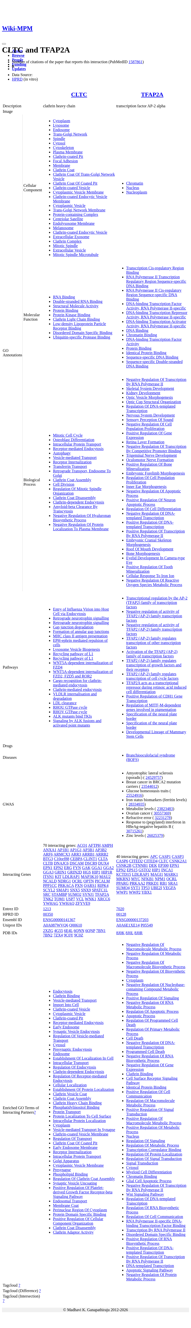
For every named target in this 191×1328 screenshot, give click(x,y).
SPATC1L (100, 890)
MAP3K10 (89, 877)
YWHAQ (66, 903)
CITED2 (136, 861)
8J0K (120, 933)
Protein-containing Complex (75, 214)
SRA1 (173, 883)
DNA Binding (137, 330)
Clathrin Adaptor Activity (73, 1232)
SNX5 (75, 890)
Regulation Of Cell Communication (154, 1217)
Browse (18, 55)
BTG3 (48, 859)
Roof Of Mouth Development (149, 549)
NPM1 (160, 879)
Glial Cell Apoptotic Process (149, 1181)
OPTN (88, 881)
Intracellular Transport (71, 1063)
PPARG (122, 883)
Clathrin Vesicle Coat (70, 1094)
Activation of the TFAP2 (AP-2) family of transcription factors (152, 654)
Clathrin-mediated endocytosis (77, 689)
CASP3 (178, 856)
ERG (68, 868)
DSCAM (77, 863)
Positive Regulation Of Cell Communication (148, 1094)
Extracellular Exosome (71, 237)
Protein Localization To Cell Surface (82, 1116)
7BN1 (100, 931)
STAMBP (59, 894)
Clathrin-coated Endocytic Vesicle (80, 232)
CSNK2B (123, 865)
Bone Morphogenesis (143, 553)
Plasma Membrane (68, 152)
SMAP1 (62, 890)
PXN (79, 885)
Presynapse (62, 1170)
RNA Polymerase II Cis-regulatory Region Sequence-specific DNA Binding (154, 294)
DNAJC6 (61, 863)
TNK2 (48, 899)
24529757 (153, 777)
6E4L (68, 931)
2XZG (48, 931)
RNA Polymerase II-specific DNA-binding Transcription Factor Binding (156, 1223)
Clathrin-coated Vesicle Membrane (80, 1134)
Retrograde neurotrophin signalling (81, 618)
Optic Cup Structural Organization (153, 402)
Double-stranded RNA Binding (77, 301)
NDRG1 (64, 881)
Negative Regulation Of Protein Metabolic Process (151, 1276)
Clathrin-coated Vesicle (71, 188)
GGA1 (97, 868)
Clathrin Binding (66, 996)
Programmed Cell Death (145, 1051)
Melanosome (63, 228)
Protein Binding (65, 310)
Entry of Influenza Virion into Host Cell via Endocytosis (81, 611)
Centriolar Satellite (68, 219)
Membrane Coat (66, 1205)
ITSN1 (48, 877)
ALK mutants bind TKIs (72, 716)
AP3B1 (88, 850)
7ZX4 (58, 935)
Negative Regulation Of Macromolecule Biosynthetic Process (155, 964)
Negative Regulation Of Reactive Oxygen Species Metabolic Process (154, 582)
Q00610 (75, 925)
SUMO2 (74, 894)
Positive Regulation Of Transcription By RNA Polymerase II (155, 533)
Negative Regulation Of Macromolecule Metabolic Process (153, 946)
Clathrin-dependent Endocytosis (78, 502)
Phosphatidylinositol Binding (76, 1107)
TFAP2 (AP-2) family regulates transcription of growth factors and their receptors (153, 665)
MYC (135, 879)
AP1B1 (63, 850)
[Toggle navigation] (4, 44)
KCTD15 (123, 874)
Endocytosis (62, 991)
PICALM (102, 881)
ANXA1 (49, 850)
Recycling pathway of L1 (73, 654)
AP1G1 (76, 850)
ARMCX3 (61, 854)
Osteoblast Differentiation (73, 440)
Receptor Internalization (72, 462)
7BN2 (47, 935)
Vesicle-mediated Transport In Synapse (84, 1130)
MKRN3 (123, 879)
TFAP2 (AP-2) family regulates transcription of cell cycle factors (152, 676)
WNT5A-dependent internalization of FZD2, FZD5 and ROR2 (83, 674)
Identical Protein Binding (146, 353)
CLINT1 (90, 859)
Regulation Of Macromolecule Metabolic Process (150, 1103)
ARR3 (76, 854)
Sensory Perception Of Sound (149, 420)
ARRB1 (88, 854)
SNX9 (86, 890)
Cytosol (59, 143)
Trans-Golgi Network (70, 134)
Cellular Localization (70, 1085)
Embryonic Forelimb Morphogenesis (155, 473)
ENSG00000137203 (132, 920)
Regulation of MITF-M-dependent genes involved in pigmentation (153, 707)
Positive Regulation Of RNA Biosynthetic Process (149, 1241)
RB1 (163, 883)
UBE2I (156, 888)
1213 (47, 909)
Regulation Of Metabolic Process (152, 1145)
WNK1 (90, 899)
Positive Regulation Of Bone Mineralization (149, 466)
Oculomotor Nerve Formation (150, 460)
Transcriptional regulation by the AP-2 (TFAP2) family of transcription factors (157, 602)
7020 (120, 909)
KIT (58, 877)
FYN (77, 868)
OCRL (77, 881)
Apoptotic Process (140, 1016)
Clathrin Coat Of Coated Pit (75, 183)
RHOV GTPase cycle (70, 712)
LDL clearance (65, 703)
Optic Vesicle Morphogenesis (149, 397)
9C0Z (78, 935)
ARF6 (48, 854)
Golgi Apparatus (66, 1161)
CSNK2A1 (178, 861)
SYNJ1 (88, 894)
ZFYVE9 (82, 903)
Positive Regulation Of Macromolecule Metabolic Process (153, 1120)
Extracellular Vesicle (69, 250)
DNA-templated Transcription (150, 1266)
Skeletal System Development (150, 388)
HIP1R (106, 872)
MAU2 (104, 877)
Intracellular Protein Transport (77, 444)
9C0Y (68, 935)
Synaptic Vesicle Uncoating (75, 1183)
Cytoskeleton (63, 147)
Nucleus (132, 188)
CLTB (48, 863)
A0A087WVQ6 (55, 925)
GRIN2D (74, 872)
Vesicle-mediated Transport (75, 457)
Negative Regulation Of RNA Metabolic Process (150, 1004)
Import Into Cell (66, 1005)
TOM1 (59, 899)
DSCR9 (91, 863)
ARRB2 (102, 854)
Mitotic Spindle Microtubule (75, 255)
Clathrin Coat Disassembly (74, 498)
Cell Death (134, 1038)
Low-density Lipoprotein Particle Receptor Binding (79, 326)
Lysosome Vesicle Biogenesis (76, 649)
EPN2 (58, 868)
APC (154, 856)
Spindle (59, 139)
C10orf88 (61, 859)
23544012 (149, 786)
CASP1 (165, 856)
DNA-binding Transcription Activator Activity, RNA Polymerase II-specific (156, 323)
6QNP (90, 931)
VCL (80, 899)
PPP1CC (50, 885)
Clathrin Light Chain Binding (76, 319)
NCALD (50, 881)
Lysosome (61, 125)
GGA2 (108, 868)
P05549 (147, 925)
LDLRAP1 (71, 877)
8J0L (129, 933)
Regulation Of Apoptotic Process (152, 1011)
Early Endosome (66, 1027)
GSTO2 (145, 870)
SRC (46, 894)
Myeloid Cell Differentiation (149, 1172)
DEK (153, 865)
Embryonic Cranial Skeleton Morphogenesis (148, 542)
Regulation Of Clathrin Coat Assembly (84, 1179)
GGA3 (48, 872)
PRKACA (66, 885)
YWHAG (50, 903)
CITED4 (150, 861)
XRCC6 (103, 899)
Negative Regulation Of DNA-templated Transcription (150, 515)
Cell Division (63, 484)
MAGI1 (156, 874)
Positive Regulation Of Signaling (152, 998)
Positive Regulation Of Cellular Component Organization (78, 1221)
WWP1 (122, 892)
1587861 (136, 62)
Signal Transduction (142, 1163)
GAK (86, 868)
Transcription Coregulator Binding (153, 1150)
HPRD (17, 79)
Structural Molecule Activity (75, 306)
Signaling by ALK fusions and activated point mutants (77, 723)
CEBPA (76, 859)
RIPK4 (102, 885)
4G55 (58, 931)
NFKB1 (147, 879)
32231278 (163, 818)
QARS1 (90, 885)
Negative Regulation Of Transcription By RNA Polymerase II (156, 381)
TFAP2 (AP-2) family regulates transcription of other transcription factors (153, 642)
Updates (19, 69)
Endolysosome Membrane (74, 223)
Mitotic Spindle (65, 246)
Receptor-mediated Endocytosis (78, 449)
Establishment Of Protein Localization (83, 1089)
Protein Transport (67, 1112)
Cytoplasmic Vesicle (69, 205)
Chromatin (134, 183)
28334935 (136, 804)
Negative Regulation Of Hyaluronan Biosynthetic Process (82, 517)
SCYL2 (49, 890)
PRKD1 (152, 883)
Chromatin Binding (141, 335)
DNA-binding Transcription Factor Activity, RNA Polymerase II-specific (156, 306)
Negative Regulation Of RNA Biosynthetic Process (150, 1058)
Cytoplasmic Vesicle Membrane (78, 192)
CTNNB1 (140, 865)
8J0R (138, 933)
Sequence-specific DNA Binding (152, 357)
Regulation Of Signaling (145, 1141)
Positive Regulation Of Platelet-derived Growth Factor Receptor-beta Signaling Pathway (82, 1192)
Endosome (61, 130)
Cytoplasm (61, 121)
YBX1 (147, 892)
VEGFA (169, 888)
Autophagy (62, 453)
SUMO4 (123, 888)
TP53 (145, 888)
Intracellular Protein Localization (79, 1121)
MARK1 (171, 874)
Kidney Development (143, 393)
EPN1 (47, 868)
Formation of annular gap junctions (81, 631)
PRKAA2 (137, 883)
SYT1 (135, 888)
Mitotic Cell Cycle (68, 435)
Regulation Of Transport (72, 1138)
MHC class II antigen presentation (80, 636)
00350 (48, 914)
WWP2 (135, 892)
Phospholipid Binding (70, 1174)
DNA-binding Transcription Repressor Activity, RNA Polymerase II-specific (156, 315)
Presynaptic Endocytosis (72, 1049)
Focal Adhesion (65, 161)
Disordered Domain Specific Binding (82, 333)
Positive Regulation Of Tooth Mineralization (149, 569)
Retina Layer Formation (145, 442)
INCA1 (167, 870)
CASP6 (122, 861)
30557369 (162, 813)
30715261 (134, 831)
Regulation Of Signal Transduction (154, 1159)
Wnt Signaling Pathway (145, 1194)
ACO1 (82, 845)
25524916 (134, 795)
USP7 (70, 899)
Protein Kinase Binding (71, 315)
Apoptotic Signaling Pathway (149, 1270)
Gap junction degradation (73, 627)
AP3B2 (101, 850)
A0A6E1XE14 (128, 925)
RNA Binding (64, 297)
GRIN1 (60, 872)
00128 (121, 914)
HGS (87, 872)
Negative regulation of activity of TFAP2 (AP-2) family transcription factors (154, 615)
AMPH (107, 845)
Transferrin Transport (70, 466)
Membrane (61, 165)
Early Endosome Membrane (75, 1147)
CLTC (79, 94)
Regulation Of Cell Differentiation (153, 509)
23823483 (165, 809)
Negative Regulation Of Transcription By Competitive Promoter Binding (156, 448)
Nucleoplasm (136, 192)
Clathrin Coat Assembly (72, 480)
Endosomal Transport (70, 1201)
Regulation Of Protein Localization (154, 1154)
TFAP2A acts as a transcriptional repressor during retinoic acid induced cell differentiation (156, 687)
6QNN (79, 931)
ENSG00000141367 (59, 920)
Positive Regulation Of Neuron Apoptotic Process (151, 502)
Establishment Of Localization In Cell (83, 1058)
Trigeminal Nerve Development (151, 455)
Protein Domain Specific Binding (79, 1214)
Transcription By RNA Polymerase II (156, 1230)
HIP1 (96, 872)
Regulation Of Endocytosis (74, 1067)
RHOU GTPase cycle (70, 707)
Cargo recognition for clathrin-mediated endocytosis (77, 682)
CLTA (103, 859)
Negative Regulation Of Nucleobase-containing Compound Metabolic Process (155, 989)
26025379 (155, 835)
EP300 (163, 865)
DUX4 (103, 863)
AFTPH (94, 845)
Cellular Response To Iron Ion (150, 576)
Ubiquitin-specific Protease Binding (81, 337)
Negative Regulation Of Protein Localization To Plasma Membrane (81, 526)
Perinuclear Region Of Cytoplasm (80, 1210)
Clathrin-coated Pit (68, 156)
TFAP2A (152, 94)
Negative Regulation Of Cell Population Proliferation (149, 426)
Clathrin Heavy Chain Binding (77, 1103)
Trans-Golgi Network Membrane (79, 210)
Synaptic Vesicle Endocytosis (76, 1031)
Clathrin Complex (67, 241)
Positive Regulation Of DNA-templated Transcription (150, 524)
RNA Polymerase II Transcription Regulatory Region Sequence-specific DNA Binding (156, 281)
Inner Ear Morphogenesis (146, 486)
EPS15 (132, 870)
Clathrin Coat (64, 170)
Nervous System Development (150, 415)
